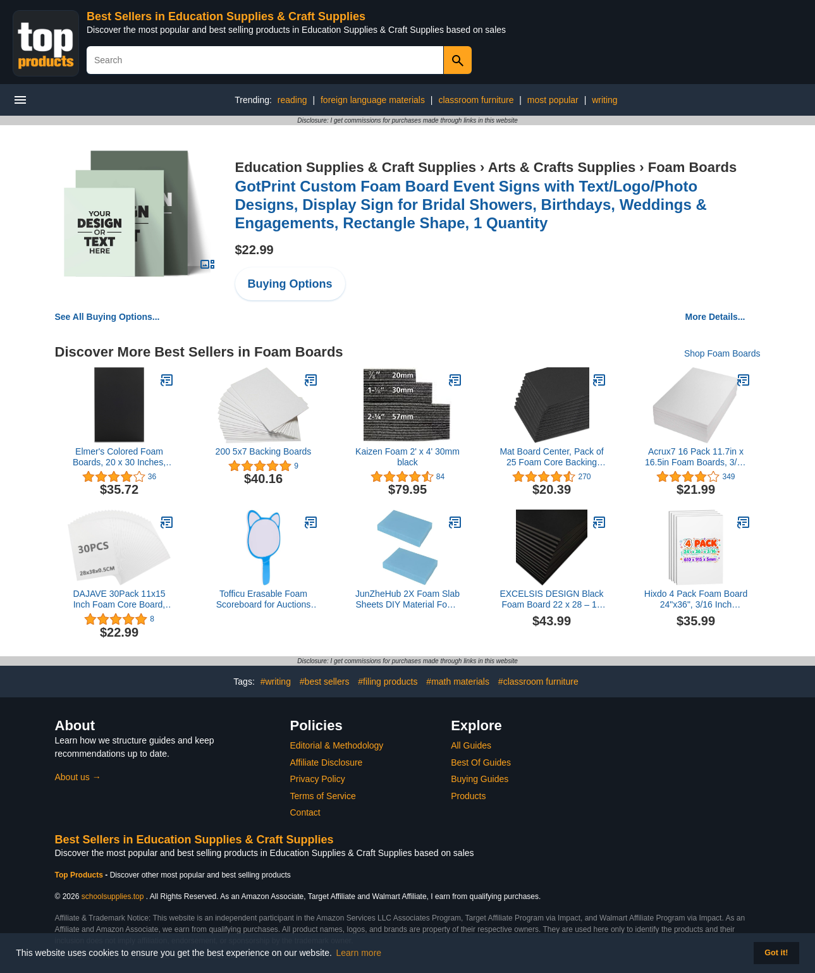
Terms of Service (323, 796)
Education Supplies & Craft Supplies (355, 167)
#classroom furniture (538, 681)
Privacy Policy (317, 779)
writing (604, 100)
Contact (305, 812)
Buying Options (290, 284)
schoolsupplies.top (113, 896)
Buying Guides (479, 779)
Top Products (80, 875)
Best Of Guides (481, 762)
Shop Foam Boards (722, 353)
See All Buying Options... (107, 317)
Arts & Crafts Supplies (562, 167)
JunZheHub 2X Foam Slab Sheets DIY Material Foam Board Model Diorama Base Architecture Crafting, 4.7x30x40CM (407, 599)
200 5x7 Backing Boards (264, 451)
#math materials (457, 681)
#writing (275, 681)
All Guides (471, 745)
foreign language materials (373, 100)
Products (468, 796)
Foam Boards (692, 167)
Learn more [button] (359, 953)
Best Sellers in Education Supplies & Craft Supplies (226, 16)
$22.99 (254, 250)
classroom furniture (475, 100)
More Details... (715, 317)
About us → (78, 777)
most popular (553, 100)
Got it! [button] (776, 952)
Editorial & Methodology (337, 745)
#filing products (387, 681)
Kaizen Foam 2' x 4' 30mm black (407, 456)
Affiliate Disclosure (326, 762)
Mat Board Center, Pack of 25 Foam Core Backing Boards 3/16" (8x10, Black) (551, 457)
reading (292, 100)
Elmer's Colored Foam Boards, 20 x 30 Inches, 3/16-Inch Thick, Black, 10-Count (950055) (119, 457)
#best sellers (325, 681)
